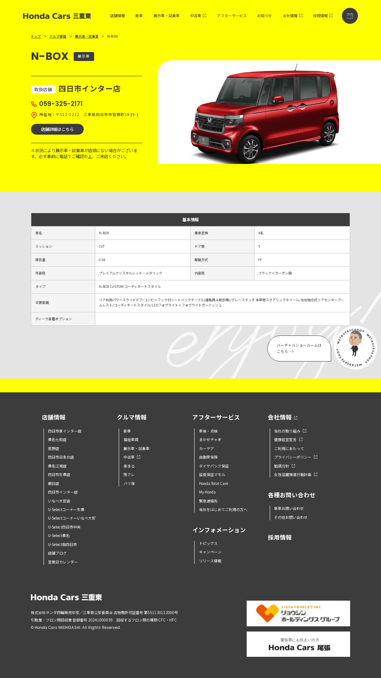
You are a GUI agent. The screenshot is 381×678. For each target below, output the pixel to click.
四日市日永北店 (61, 457)
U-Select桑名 (59, 535)
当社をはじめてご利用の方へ (223, 509)
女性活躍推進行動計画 (295, 474)
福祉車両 (131, 439)
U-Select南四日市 (62, 544)
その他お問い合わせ (291, 517)
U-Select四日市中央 (64, 527)
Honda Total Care (213, 483)
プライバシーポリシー (295, 457)
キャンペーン (210, 552)
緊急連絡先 (208, 501)
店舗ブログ (57, 553)
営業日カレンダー (63, 562)
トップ (36, 36)
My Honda (207, 492)
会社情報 (292, 15)
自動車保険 (208, 457)
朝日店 (53, 483)
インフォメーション (219, 530)
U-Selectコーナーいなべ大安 (72, 518)
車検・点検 (208, 431)
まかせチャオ (210, 439)
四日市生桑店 (59, 474)
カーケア (206, 448)
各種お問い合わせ (292, 495)
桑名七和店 (57, 439)
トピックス (208, 543)
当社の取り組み (290, 431)
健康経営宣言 (288, 439)
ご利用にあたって (289, 448)
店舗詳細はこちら (57, 129)
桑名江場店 (57, 466)
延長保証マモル (212, 474)
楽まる (129, 466)
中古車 (198, 15)
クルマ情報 (57, 36)
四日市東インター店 (64, 431)
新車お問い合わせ (289, 508)
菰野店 (53, 448)
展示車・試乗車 (167, 15)
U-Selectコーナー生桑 (66, 509)
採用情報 (323, 15)
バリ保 (129, 483)
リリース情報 (210, 560)
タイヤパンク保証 (214, 466)
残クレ (129, 474)
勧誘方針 (284, 466)
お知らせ (264, 15)
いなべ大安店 (59, 501)
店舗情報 (117, 15)
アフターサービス (232, 15)
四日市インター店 (63, 492)
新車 (139, 15)
